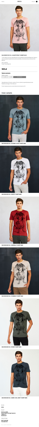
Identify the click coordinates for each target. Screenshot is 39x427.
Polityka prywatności (8, 413)
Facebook (4, 421)
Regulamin (4, 412)
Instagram (4, 420)
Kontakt (4, 415)
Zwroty (3, 414)
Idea (2, 407)
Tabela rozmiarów (6, 73)
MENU (3, 1)
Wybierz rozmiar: (5, 75)
